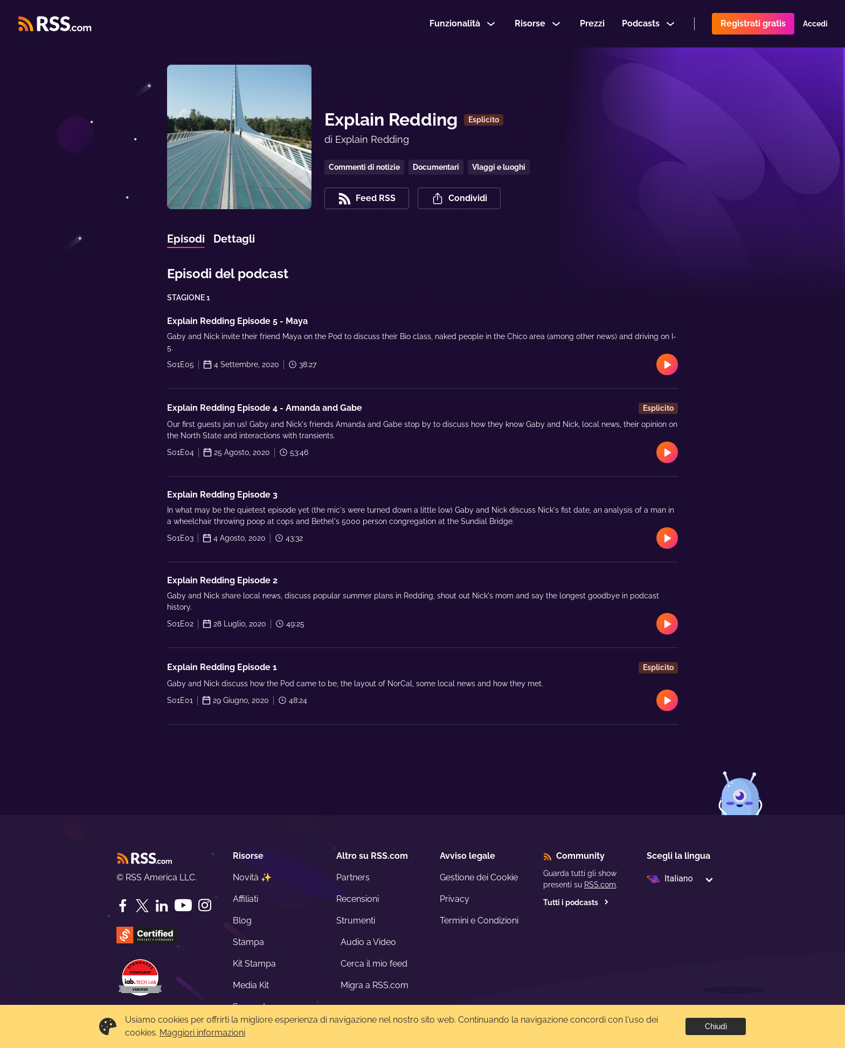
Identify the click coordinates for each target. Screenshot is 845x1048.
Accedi (815, 23)
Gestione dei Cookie (479, 877)
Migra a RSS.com (374, 985)
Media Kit (251, 985)
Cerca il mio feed (374, 964)
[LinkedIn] (161, 905)
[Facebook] (122, 905)
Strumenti (355, 920)
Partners (353, 877)
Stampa (248, 942)
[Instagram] (204, 905)
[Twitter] (142, 905)
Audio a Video (368, 942)
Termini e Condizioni (479, 920)
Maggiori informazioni (202, 1033)
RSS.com (600, 884)
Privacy (454, 899)
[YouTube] (183, 905)
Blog (242, 920)
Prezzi (592, 23)
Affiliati (245, 899)
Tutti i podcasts (576, 902)
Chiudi (716, 1026)
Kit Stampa (254, 964)
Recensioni (357, 899)
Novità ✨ (252, 877)
